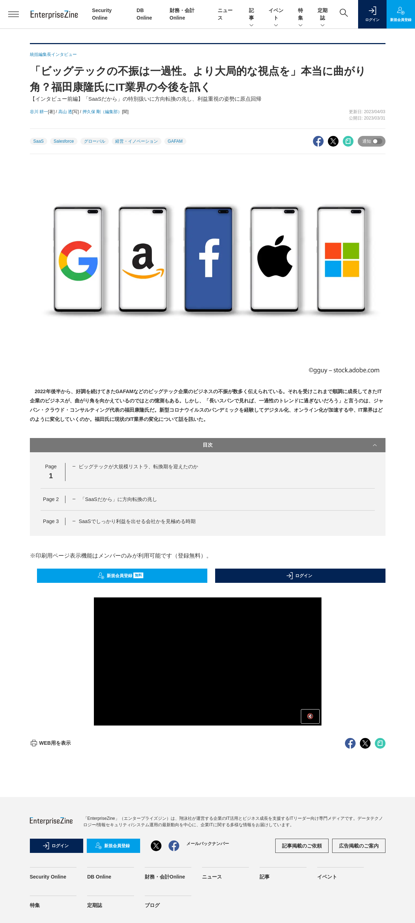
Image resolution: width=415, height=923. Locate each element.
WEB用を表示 (50, 743)
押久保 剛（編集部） (102, 111)
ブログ (152, 905)
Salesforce (64, 141)
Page (51, 499)
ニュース (212, 877)
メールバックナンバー (207, 843)
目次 (290, 445)
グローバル (94, 141)
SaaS (38, 141)
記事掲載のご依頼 (302, 846)
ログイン (299, 575)
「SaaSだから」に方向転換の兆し (118, 499)
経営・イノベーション (136, 141)
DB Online (99, 877)
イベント (275, 14)
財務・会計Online (165, 877)
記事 (251, 14)
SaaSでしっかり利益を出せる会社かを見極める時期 (137, 521)
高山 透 (65, 111)
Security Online (48, 877)
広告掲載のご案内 (359, 846)
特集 (300, 14)
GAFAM (175, 141)
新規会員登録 (120, 575)
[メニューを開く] (13, 14)
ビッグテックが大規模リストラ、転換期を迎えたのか (138, 466)
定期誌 (323, 14)
